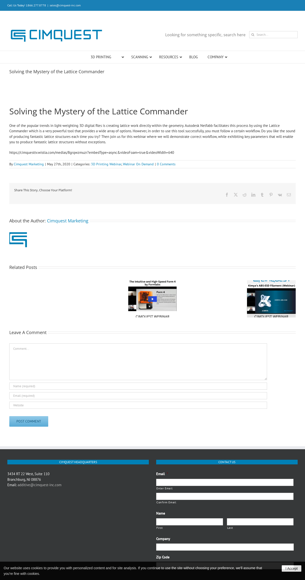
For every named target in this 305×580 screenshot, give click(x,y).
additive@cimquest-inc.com (39, 485)
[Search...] (273, 34)
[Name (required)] (138, 386)
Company (163, 538)
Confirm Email (166, 502)
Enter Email (164, 488)
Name (160, 513)
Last (230, 528)
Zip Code (163, 557)
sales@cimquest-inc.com (65, 5)
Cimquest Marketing (29, 164)
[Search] (252, 34)
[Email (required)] (138, 395)
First (159, 528)
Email (162, 473)
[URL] (138, 405)
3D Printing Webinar (106, 164)
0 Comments (166, 164)
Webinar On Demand (138, 164)
